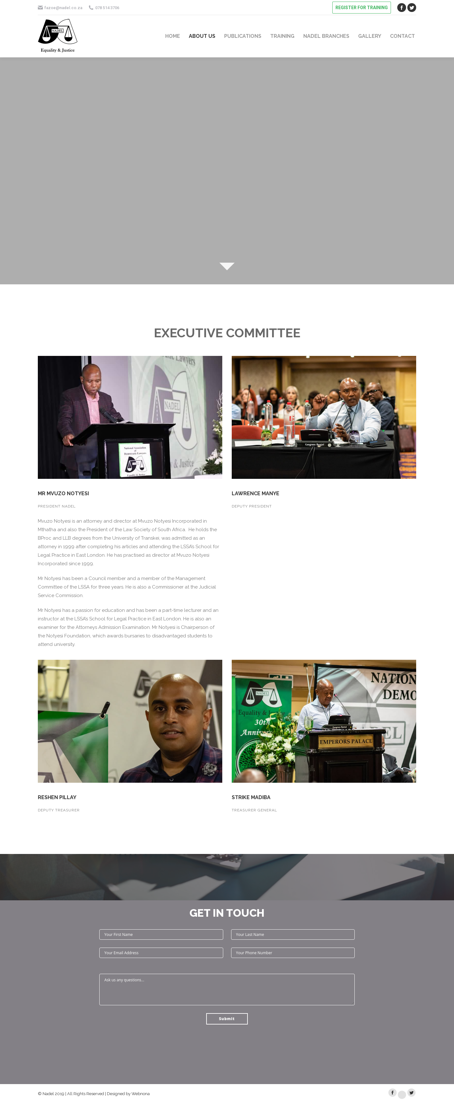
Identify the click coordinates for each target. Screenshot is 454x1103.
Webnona (140, 1093)
